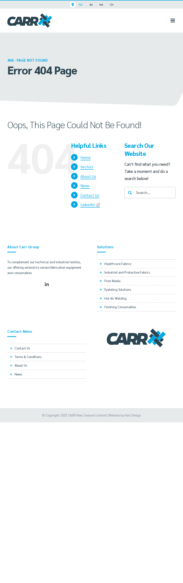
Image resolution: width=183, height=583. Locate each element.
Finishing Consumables (120, 307)
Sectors (86, 166)
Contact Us (89, 195)
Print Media (112, 281)
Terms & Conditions (28, 357)
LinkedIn (87, 204)
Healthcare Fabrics (117, 264)
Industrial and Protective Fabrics (127, 272)
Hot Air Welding (115, 298)
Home (85, 157)
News (85, 185)
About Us (88, 176)
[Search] (130, 192)
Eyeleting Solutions (117, 289)
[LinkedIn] (47, 284)
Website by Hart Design (125, 415)
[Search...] (150, 192)
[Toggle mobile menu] (173, 20)
